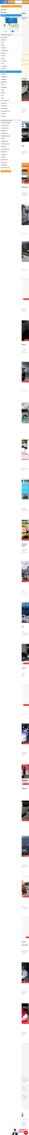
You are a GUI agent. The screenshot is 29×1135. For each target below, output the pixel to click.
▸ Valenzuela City (5, 167)
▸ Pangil (3, 92)
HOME (3, 10)
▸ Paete (3, 84)
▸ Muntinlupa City (5, 144)
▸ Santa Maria (4, 108)
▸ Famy (2, 58)
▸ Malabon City (4, 133)
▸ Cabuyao (3, 47)
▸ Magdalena (4, 76)
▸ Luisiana (3, 69)
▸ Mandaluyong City (6, 136)
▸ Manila (3, 138)
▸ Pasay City (4, 151)
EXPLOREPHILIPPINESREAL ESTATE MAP (11, 20)
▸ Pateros (3, 157)
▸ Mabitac (3, 74)
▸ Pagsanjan (4, 87)
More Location (6, 171)
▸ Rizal (2, 98)
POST (11, 6)
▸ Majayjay (3, 79)
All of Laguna (4, 37)
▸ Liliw (2, 63)
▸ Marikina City (4, 141)
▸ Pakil (2, 90)
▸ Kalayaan (3, 61)
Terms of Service (23, 1119)
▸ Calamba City (4, 50)
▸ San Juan (3, 162)
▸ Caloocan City (5, 125)
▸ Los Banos (4, 66)
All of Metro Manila (5, 122)
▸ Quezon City (4, 159)
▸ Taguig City (4, 165)
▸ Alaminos (3, 40)
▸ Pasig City (4, 154)
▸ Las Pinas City (5, 128)
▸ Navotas (3, 146)
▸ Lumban (3, 71)
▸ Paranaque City (5, 149)
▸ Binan (2, 45)
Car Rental (3, 15)
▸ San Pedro (4, 103)
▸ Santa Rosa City (5, 111)
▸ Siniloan (3, 113)
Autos (3, 13)
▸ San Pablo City (5, 100)
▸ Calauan (3, 53)
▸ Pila (2, 95)
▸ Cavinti (3, 55)
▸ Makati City (4, 130)
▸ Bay (2, 42)
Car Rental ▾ (11, 1)
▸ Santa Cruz (4, 106)
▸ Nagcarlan (4, 82)
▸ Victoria (3, 116)
